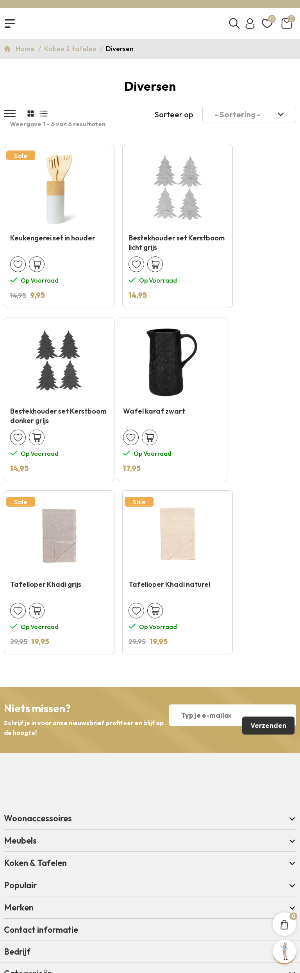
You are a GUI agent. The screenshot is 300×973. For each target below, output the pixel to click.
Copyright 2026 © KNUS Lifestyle (150, 914)
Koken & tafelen (71, 52)
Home (26, 52)
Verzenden (267, 554)
